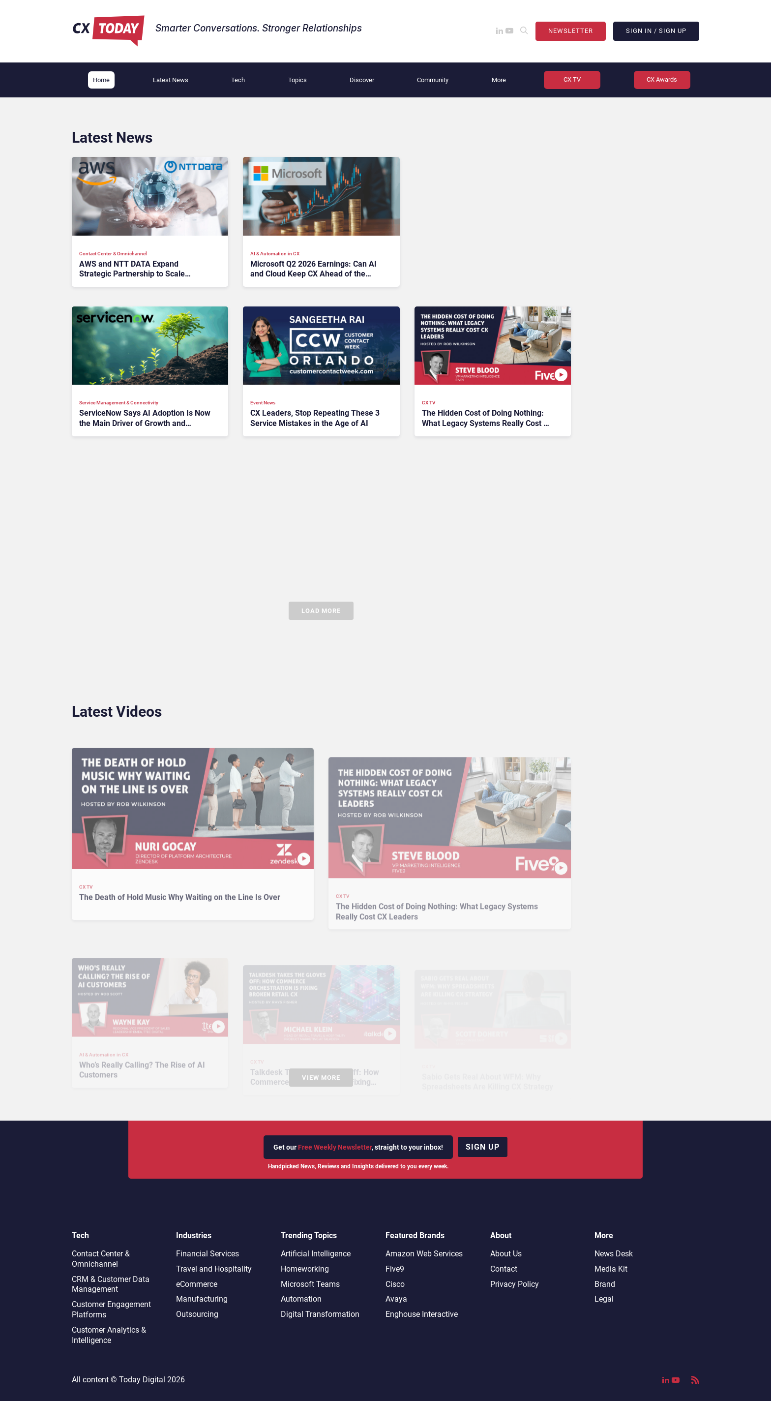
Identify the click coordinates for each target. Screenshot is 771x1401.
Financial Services (207, 1253)
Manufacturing (202, 1299)
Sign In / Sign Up (656, 30)
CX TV (572, 79)
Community (432, 80)
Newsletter (570, 30)
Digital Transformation (320, 1314)
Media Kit (610, 1269)
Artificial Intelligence (316, 1253)
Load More (321, 610)
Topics (297, 80)
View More (321, 1077)
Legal (604, 1299)
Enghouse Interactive (422, 1314)
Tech (238, 80)
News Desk (613, 1253)
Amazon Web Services (424, 1253)
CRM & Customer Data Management (110, 1284)
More (499, 80)
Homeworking (305, 1269)
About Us (506, 1253)
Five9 (395, 1269)
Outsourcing (197, 1314)
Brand (604, 1284)
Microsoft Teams (310, 1284)
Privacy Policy (514, 1284)
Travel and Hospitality (214, 1269)
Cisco (395, 1284)
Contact (503, 1269)
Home (101, 80)
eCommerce (196, 1284)
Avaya (396, 1299)
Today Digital (142, 1379)
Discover (362, 80)
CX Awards (662, 79)
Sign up (483, 1147)
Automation (301, 1299)
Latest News (170, 80)
